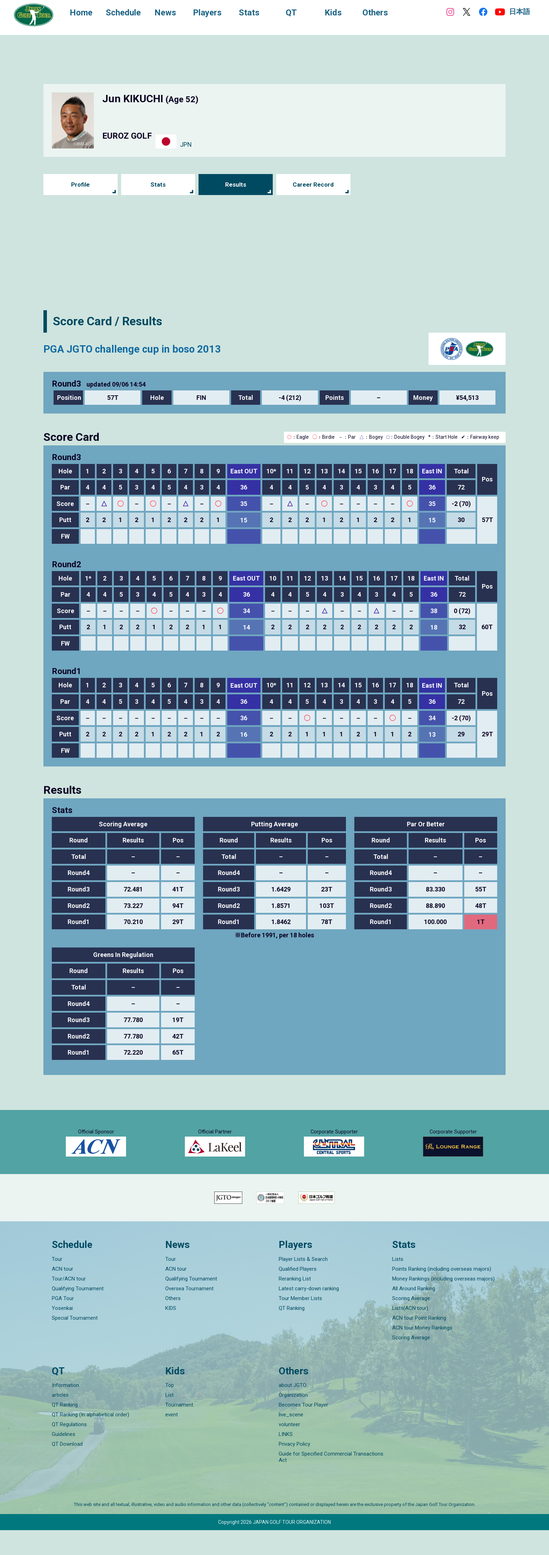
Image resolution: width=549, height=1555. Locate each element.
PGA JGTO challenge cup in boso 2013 (147, 348)
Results (235, 184)
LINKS (286, 1459)
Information (65, 1410)
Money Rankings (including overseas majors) (443, 1303)
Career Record (313, 184)
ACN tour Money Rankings (422, 1352)
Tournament (179, 1429)
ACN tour (62, 1293)
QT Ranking (292, 1333)
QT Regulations (69, 1449)
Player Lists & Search (303, 1283)
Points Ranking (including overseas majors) (441, 1293)
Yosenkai (62, 1333)
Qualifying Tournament (78, 1313)
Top (169, 1410)
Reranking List (295, 1303)
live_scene (291, 1439)
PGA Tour (63, 1323)
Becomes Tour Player (303, 1429)
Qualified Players (298, 1293)
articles (60, 1420)
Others (173, 1323)
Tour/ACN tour (69, 1303)
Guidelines (63, 1459)
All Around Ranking (413, 1313)
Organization (293, 1420)
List (169, 1420)
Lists (397, 1283)
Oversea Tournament (189, 1313)
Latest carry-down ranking (309, 1313)
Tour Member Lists (300, 1323)
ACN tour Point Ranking (419, 1342)
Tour (57, 1283)
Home (84, 13)
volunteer (289, 1449)
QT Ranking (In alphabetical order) (90, 1439)
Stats (158, 184)
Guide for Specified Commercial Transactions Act (331, 1482)
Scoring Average (411, 1323)
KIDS (170, 1333)
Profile (80, 184)
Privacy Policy (294, 1469)
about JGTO (292, 1410)
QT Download (67, 1469)
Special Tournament (75, 1342)
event (171, 1439)
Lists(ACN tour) (410, 1333)
